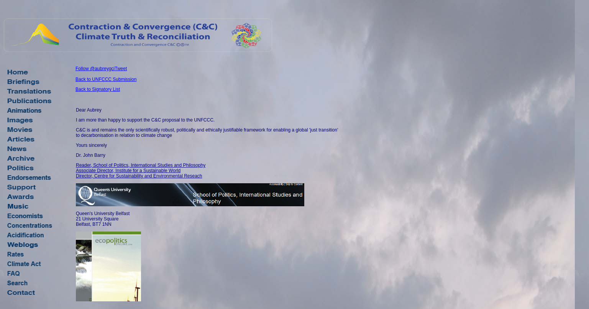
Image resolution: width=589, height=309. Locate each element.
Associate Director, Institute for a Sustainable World (128, 170)
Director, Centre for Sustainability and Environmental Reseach (139, 176)
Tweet (121, 68)
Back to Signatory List (97, 89)
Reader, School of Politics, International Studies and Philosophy (140, 165)
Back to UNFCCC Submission (105, 79)
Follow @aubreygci (95, 68)
